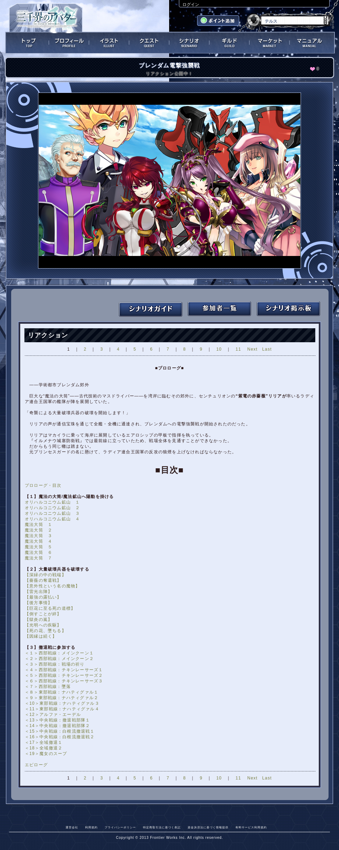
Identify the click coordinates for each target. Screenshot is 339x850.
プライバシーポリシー (120, 827)
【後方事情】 (38, 602)
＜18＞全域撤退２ (43, 748)
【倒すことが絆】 (43, 613)
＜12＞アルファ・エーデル (53, 714)
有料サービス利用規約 (251, 827)
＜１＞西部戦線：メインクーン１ (59, 653)
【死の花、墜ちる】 (45, 630)
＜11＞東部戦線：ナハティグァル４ (62, 708)
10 (219, 349)
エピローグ (36, 764)
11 (238, 349)
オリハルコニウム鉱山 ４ (52, 518)
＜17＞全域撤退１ (43, 742)
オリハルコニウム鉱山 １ (52, 502)
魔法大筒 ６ (38, 552)
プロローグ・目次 (43, 485)
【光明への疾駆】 (43, 625)
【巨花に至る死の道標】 (50, 608)
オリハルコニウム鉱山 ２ (52, 507)
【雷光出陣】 (38, 591)
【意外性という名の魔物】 (52, 586)
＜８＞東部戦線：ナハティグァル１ (61, 692)
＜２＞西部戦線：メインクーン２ (59, 658)
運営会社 (72, 827)
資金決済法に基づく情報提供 (208, 827)
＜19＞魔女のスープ (46, 753)
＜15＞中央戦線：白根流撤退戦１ (60, 731)
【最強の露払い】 (43, 597)
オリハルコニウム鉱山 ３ (52, 513)
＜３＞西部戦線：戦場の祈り (55, 664)
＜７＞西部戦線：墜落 (48, 686)
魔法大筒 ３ (38, 535)
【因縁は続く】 (41, 636)
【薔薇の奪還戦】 (43, 580)
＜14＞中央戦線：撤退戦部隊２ (57, 725)
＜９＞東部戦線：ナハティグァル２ (61, 697)
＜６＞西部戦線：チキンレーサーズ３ (64, 681)
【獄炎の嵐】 (38, 619)
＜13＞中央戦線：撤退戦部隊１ (57, 720)
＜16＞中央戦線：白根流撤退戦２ (60, 736)
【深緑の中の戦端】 (45, 574)
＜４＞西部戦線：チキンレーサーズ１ (64, 669)
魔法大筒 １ (38, 524)
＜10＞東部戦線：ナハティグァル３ (62, 703)
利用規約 (91, 827)
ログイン (190, 4)
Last (267, 349)
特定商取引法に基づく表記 (162, 827)
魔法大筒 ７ (38, 558)
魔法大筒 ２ (38, 530)
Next (252, 349)
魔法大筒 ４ (38, 541)
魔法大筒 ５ (38, 546)
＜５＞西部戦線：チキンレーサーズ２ (64, 675)
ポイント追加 (219, 21)
